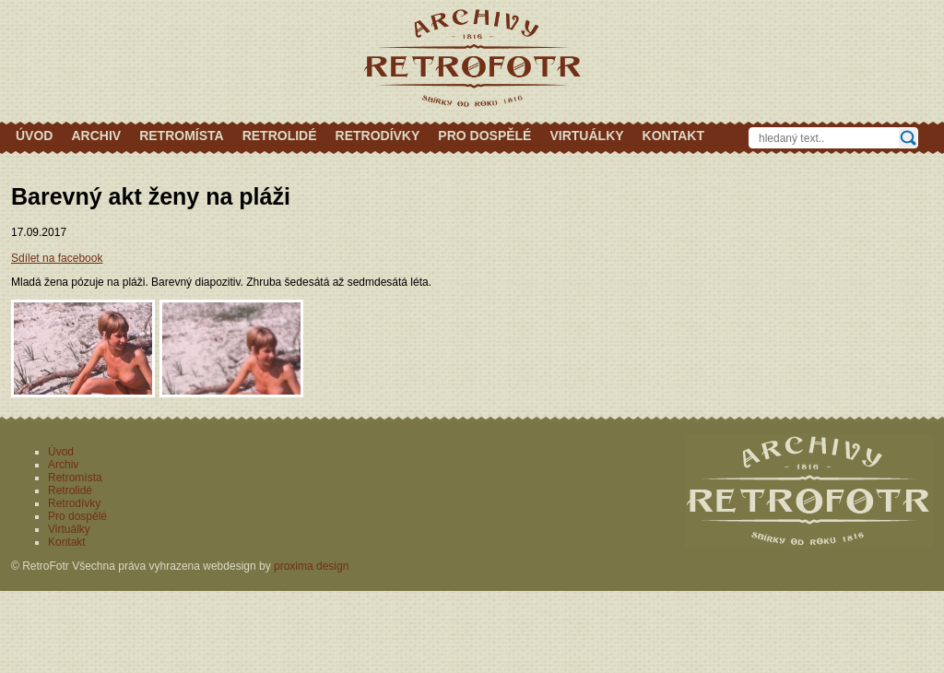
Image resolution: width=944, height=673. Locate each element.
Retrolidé (279, 135)
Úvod (34, 135)
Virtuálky (586, 135)
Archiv (96, 135)
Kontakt (673, 135)
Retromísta (181, 135)
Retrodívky (378, 135)
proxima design (311, 566)
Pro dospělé (484, 135)
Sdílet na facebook (56, 258)
